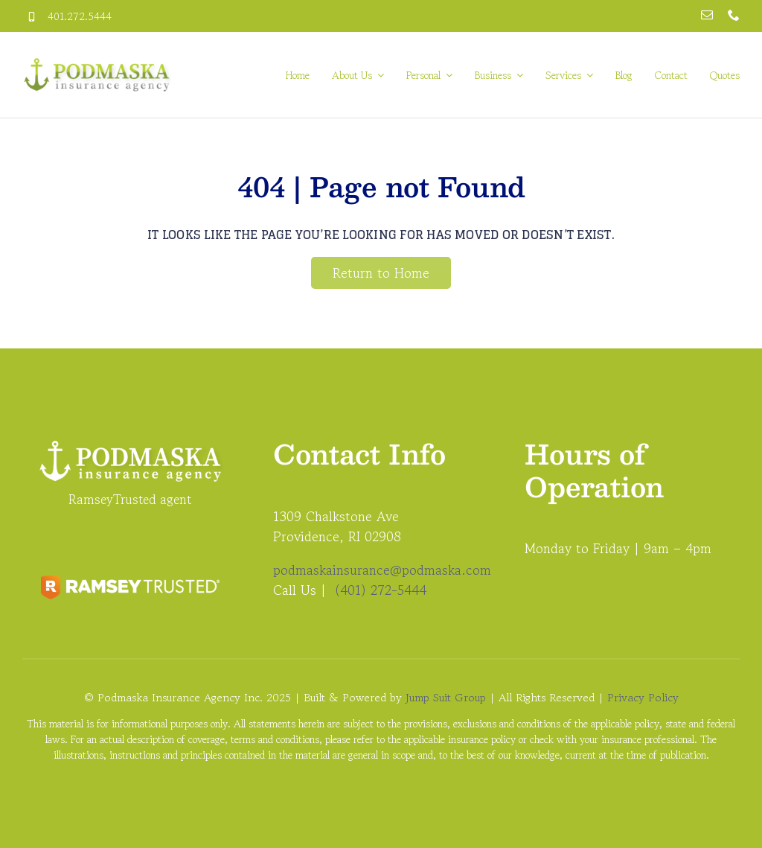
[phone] (734, 15)
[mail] (707, 15)
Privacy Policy (643, 697)
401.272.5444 (80, 16)
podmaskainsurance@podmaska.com (382, 569)
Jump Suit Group (446, 697)
